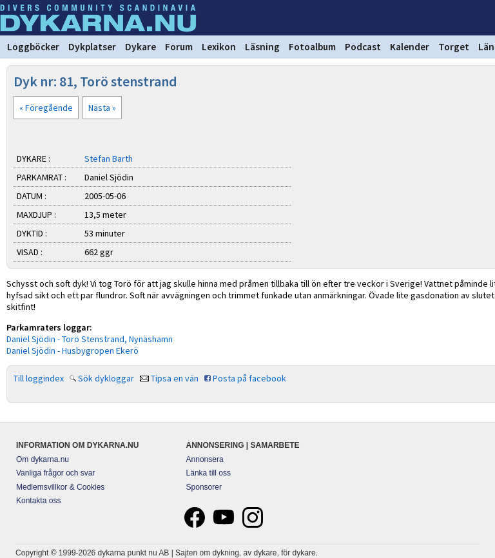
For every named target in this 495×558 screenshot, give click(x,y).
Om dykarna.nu (42, 459)
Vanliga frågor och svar (55, 472)
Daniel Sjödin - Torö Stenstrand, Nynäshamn (89, 339)
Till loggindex (39, 378)
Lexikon (219, 47)
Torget (453, 47)
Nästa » (102, 107)
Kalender (409, 47)
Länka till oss (208, 472)
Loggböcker (33, 47)
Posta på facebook (249, 378)
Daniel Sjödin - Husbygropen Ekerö (72, 350)
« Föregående (46, 107)
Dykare (140, 47)
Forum (179, 47)
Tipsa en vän (175, 378)
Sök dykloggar (106, 378)
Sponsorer (204, 487)
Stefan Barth (108, 158)
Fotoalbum (312, 47)
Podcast (363, 47)
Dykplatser (92, 47)
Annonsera (205, 459)
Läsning (262, 47)
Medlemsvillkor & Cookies (60, 487)
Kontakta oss (38, 500)
